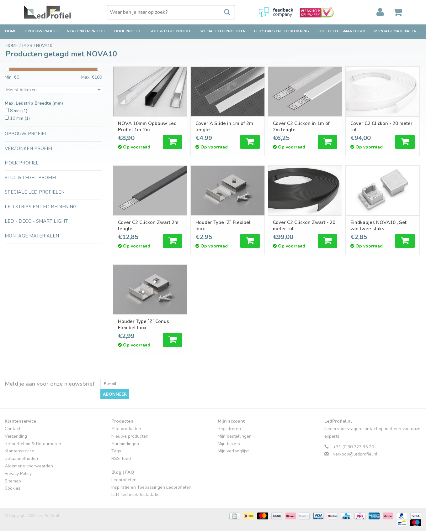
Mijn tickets (229, 444)
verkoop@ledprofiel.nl (355, 454)
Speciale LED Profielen (223, 31)
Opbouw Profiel (41, 31)
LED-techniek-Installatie (135, 494)
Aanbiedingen (125, 444)
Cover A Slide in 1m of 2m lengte (224, 126)
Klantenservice (19, 451)
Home (10, 31)
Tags (116, 451)
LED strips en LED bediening (281, 31)
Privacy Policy (18, 473)
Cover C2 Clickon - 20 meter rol (381, 126)
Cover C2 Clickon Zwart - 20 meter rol (304, 225)
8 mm (18, 111)
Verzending (16, 436)
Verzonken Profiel (86, 31)
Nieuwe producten (129, 436)
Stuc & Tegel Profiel (170, 31)
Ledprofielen (123, 480)
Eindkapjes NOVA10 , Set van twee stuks (378, 225)
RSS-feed (121, 458)
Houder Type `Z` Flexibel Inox (223, 225)
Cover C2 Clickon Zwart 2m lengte (148, 225)
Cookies (12, 488)
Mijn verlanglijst (233, 451)
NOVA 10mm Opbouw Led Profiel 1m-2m (147, 126)
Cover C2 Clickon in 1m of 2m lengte (301, 126)
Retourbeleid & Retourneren (33, 444)
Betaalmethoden (21, 458)
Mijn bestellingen (235, 436)
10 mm (20, 118)
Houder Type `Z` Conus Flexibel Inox (143, 324)
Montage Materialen (395, 31)
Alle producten (126, 429)
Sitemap (13, 481)
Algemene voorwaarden (29, 466)
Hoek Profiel (127, 31)
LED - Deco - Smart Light (341, 31)
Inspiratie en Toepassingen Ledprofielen (151, 487)
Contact (12, 429)
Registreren (229, 429)
